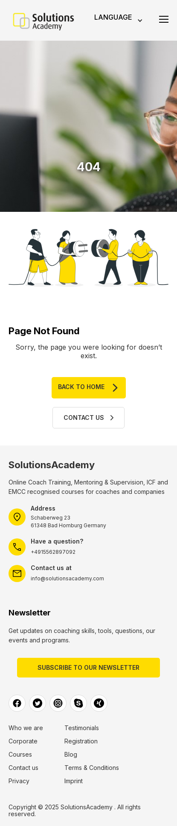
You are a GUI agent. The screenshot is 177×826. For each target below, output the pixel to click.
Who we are (26, 728)
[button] (117, 20)
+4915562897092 (53, 552)
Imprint (73, 781)
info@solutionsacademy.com (67, 578)
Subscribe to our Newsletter (88, 667)
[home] (44, 20)
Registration (81, 741)
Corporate (23, 741)
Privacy (19, 781)
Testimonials (81, 728)
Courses (20, 754)
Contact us (23, 767)
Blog (70, 754)
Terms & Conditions (91, 767)
